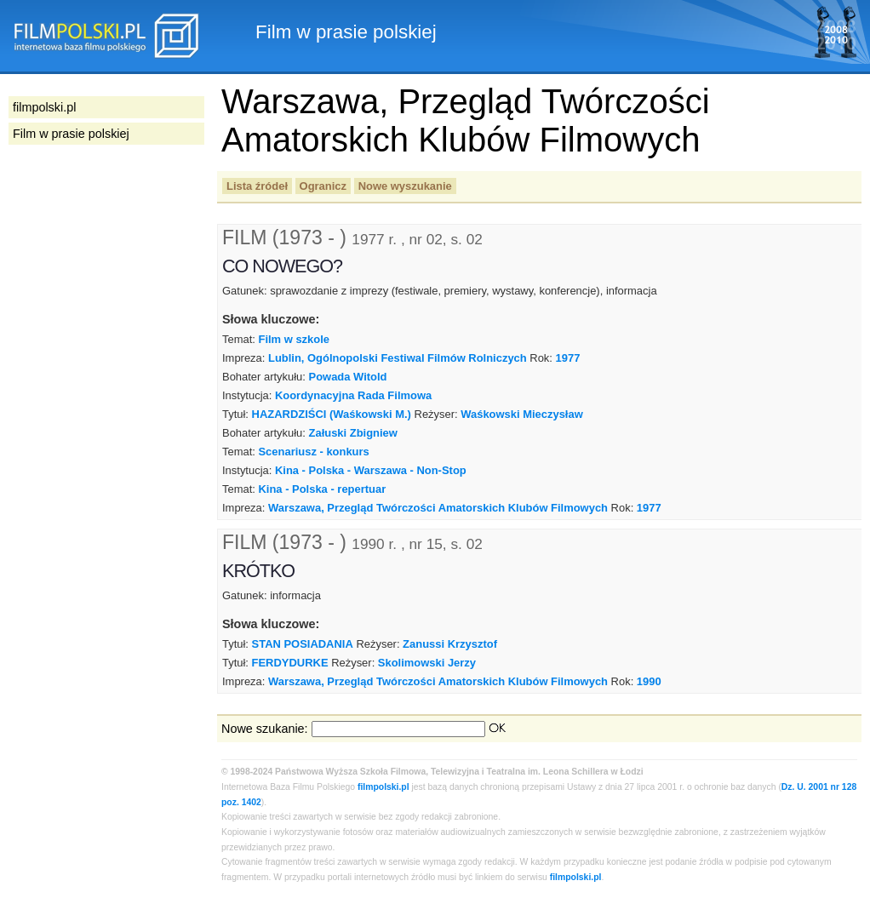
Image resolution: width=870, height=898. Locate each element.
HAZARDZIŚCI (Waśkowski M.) (331, 414)
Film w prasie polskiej (71, 133)
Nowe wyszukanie (405, 186)
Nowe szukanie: (264, 728)
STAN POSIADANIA (302, 644)
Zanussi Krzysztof (450, 644)
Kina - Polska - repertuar (322, 489)
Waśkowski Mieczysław (522, 414)
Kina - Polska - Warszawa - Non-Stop (370, 470)
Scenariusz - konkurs (313, 451)
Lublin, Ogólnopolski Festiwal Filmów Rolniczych (397, 358)
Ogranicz (323, 186)
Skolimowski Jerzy (427, 662)
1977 (568, 358)
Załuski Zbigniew (353, 432)
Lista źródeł (257, 186)
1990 (649, 681)
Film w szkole (293, 339)
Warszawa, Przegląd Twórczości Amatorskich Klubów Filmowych (438, 507)
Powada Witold (348, 376)
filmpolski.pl (383, 787)
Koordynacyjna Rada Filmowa (353, 395)
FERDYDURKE (290, 662)
